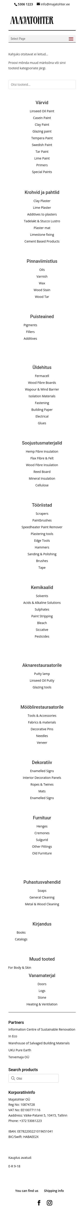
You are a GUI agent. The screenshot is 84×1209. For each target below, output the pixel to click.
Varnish (42, 276)
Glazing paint (42, 131)
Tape (42, 567)
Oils (42, 269)
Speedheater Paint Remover (42, 527)
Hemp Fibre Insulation (42, 451)
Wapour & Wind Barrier (42, 389)
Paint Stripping (42, 616)
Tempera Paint (42, 138)
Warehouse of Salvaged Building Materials (39, 1043)
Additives (30, 338)
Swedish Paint (42, 145)
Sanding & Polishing (42, 554)
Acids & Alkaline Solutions (42, 602)
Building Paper (42, 409)
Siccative (42, 629)
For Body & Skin (19, 967)
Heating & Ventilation (41, 1004)
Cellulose (42, 485)
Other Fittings (42, 846)
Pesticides (42, 636)
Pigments (30, 325)
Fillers (30, 332)
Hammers (42, 547)
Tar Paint (41, 151)
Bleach (42, 623)
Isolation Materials (42, 396)
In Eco (13, 1036)
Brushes (42, 561)
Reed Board (41, 472)
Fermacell (42, 376)
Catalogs (21, 939)
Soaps (42, 890)
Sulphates (42, 609)
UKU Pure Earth (20, 1050)
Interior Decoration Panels (42, 777)
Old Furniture (42, 853)
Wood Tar (42, 296)
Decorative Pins (42, 729)
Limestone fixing (42, 234)
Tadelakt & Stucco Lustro (42, 221)
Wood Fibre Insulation (42, 465)
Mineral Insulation (42, 478)
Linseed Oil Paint (42, 111)
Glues (42, 423)
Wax (42, 283)
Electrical (41, 416)
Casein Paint (42, 118)
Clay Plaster (42, 201)
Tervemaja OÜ (19, 1057)
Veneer (42, 742)
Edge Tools (42, 540)
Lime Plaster (42, 207)
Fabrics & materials (42, 722)
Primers (42, 165)
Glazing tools (42, 687)
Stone (42, 997)
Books (21, 932)
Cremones (42, 833)
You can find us (26, 1191)
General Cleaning (42, 897)
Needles (42, 736)
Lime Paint (42, 158)
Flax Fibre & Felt (42, 458)
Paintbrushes (42, 520)
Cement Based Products (41, 241)
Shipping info (54, 1191)
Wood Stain (42, 290)
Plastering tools (42, 534)
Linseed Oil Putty (42, 680)
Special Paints (42, 172)
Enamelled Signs (42, 771)
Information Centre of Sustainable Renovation (42, 1029)
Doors (42, 984)
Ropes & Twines (42, 784)
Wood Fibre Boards (42, 382)
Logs (42, 991)
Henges (42, 826)
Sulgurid (42, 840)
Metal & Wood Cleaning (42, 904)
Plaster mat (42, 228)
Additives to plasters (42, 214)
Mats (41, 791)
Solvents (42, 596)
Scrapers (42, 513)
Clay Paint (42, 124)
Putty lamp (42, 674)
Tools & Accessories (42, 715)
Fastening (42, 403)
